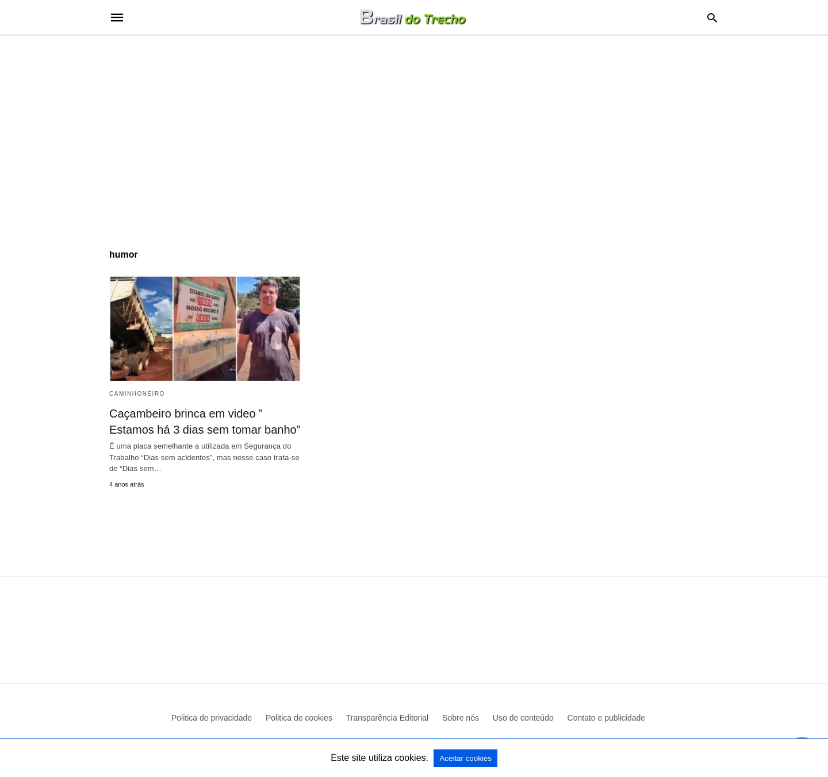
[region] (414, 133)
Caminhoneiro (137, 394)
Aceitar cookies (465, 758)
